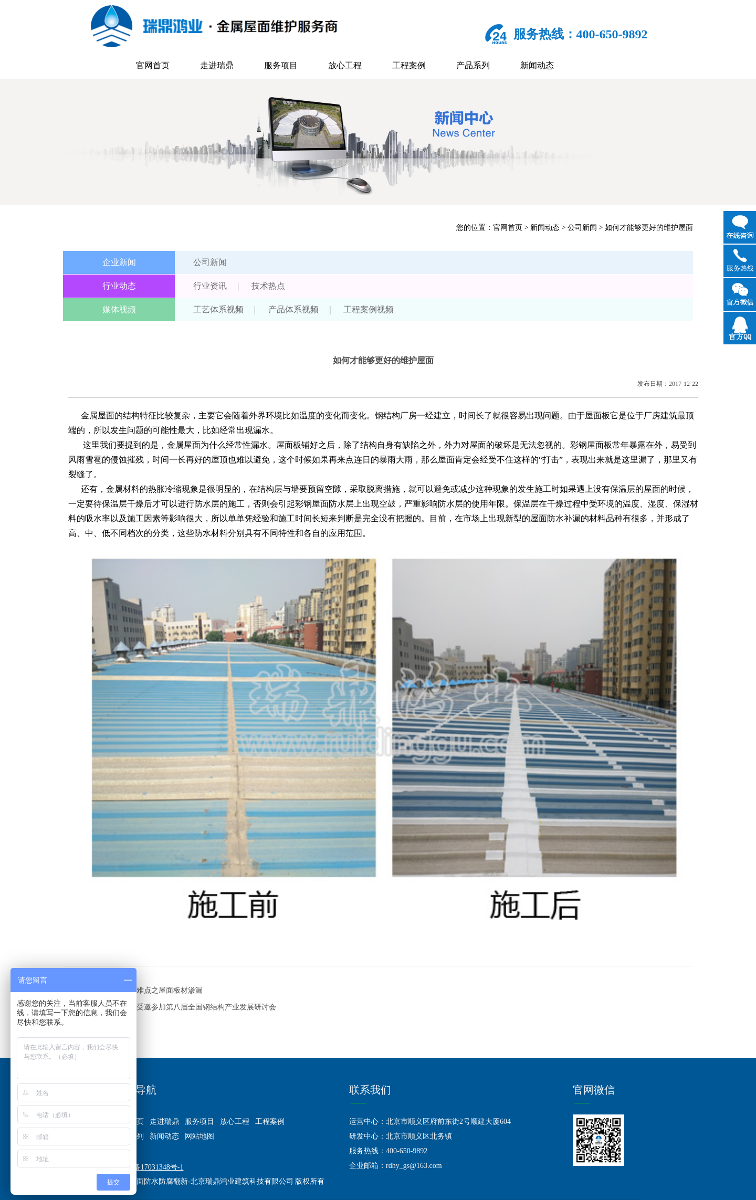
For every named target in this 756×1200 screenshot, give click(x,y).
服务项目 (281, 65)
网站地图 (199, 1136)
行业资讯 (210, 285)
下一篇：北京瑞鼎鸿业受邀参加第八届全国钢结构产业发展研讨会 (169, 1007)
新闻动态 (537, 65)
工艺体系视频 (218, 309)
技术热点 (268, 285)
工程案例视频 (368, 309)
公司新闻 (582, 227)
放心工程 (345, 65)
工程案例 (409, 65)
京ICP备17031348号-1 (148, 1167)
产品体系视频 (293, 309)
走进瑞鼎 (217, 65)
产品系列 (473, 65)
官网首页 (153, 65)
